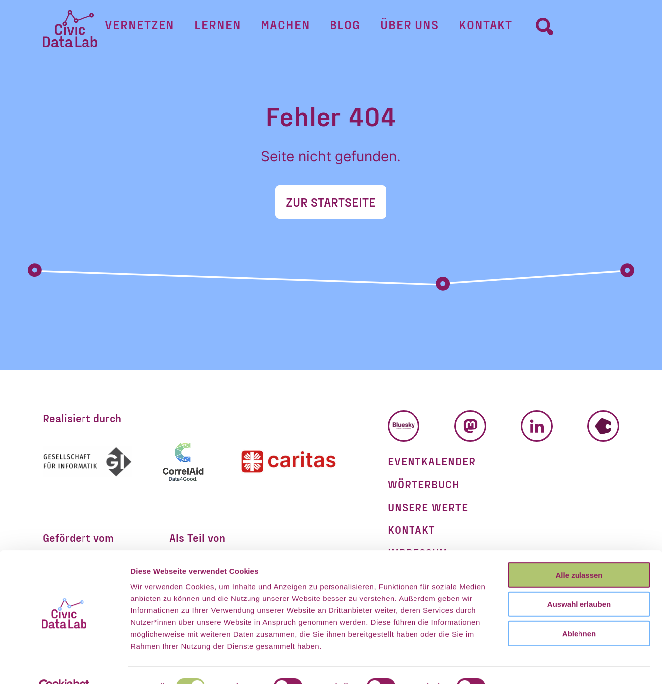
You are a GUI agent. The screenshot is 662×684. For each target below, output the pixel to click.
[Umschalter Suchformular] (517, 27)
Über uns (400, 28)
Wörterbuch (424, 483)
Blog (345, 28)
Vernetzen (167, 28)
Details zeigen (528, 664)
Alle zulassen (578, 553)
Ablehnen (579, 611)
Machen (294, 28)
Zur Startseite (331, 201)
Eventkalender (432, 460)
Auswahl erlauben (579, 582)
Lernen (236, 28)
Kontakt (468, 28)
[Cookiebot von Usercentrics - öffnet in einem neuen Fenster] (64, 664)
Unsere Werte (428, 506)
